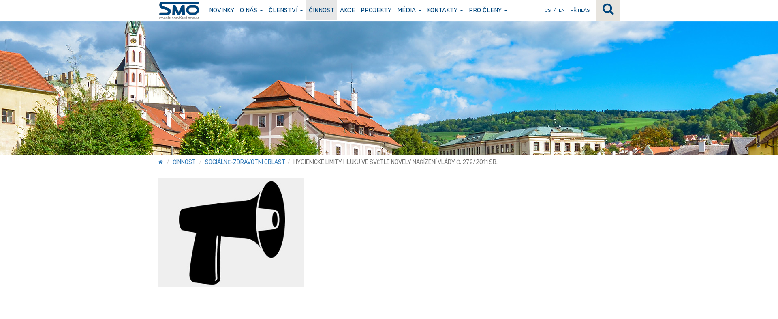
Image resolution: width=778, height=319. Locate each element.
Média (409, 10)
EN (562, 10)
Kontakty (445, 10)
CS (548, 10)
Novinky (221, 10)
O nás (251, 10)
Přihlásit (582, 10)
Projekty (376, 10)
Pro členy (488, 10)
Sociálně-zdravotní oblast (245, 162)
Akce (347, 10)
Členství (286, 10)
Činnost (321, 10)
